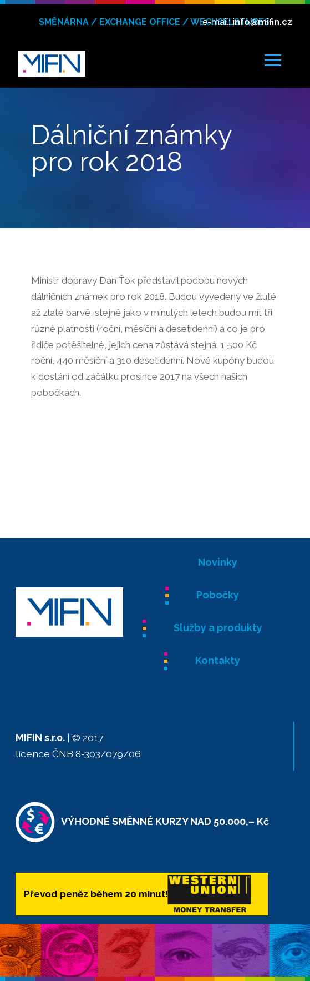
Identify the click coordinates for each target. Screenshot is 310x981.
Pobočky (217, 595)
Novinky (217, 562)
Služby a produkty (218, 627)
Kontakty (217, 660)
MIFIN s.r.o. (40, 737)
